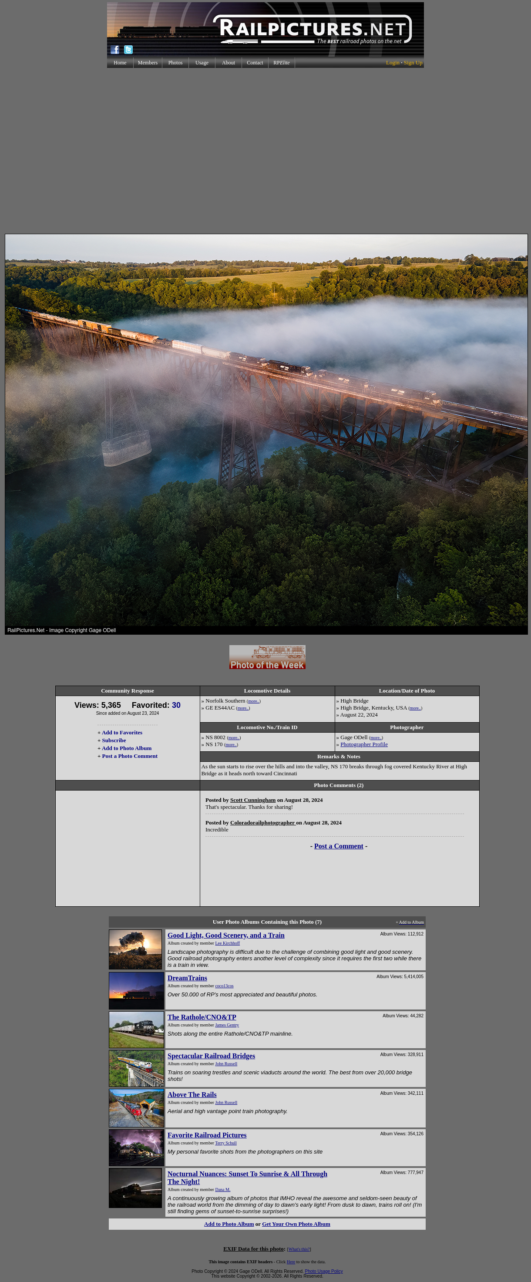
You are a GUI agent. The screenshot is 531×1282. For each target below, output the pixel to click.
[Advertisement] (264, 150)
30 (176, 705)
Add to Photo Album (127, 748)
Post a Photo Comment (130, 756)
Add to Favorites (122, 732)
